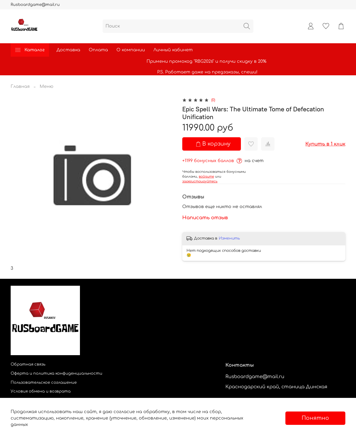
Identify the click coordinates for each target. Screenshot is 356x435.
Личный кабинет (173, 50)
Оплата (98, 50)
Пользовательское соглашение (44, 382)
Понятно (315, 418)
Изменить (229, 238)
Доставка (68, 50)
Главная (20, 86)
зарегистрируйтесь (199, 181)
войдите (206, 176)
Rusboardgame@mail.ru (35, 4)
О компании (130, 50)
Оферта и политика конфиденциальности (56, 373)
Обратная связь (28, 364)
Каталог (29, 50)
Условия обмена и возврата (41, 391)
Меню (46, 86)
